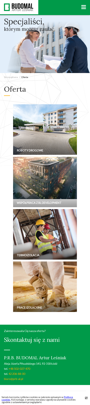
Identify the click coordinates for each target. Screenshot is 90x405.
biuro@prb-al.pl (13, 379)
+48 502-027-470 (19, 368)
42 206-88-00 (16, 373)
